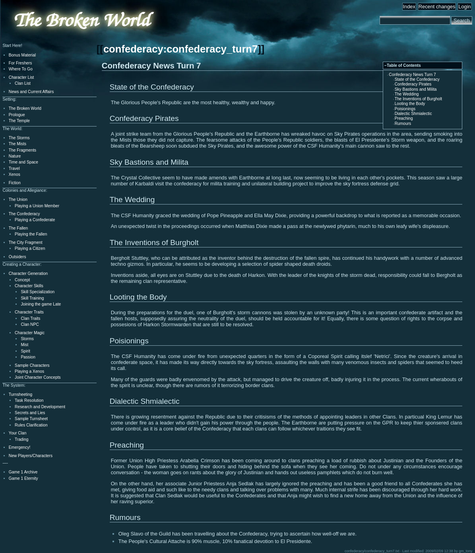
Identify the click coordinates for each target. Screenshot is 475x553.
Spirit (25, 351)
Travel (14, 168)
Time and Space (23, 162)
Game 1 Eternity (23, 478)
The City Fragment (26, 242)
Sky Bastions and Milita (416, 89)
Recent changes (437, 7)
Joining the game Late (41, 304)
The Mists (17, 144)
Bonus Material (22, 55)
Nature (15, 156)
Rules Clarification (31, 425)
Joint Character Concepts (37, 377)
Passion (28, 357)
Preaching (404, 118)
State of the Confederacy (417, 79)
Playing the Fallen (31, 234)
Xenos (14, 174)
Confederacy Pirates (413, 84)
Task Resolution (29, 400)
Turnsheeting (20, 394)
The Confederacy (24, 214)
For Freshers (20, 63)
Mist (24, 345)
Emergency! (20, 447)
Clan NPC (30, 324)
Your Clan (18, 433)
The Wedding (407, 94)
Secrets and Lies (30, 413)
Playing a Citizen (30, 248)
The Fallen (18, 228)
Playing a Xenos (29, 371)
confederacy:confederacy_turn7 (180, 49)
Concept (22, 280)
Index (409, 7)
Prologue (17, 115)
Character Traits (29, 312)
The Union (18, 199)
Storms (27, 339)
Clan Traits (30, 318)
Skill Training (32, 298)
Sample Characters (32, 365)
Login (464, 7)
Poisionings (405, 109)
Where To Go (21, 69)
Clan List (23, 83)
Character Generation (28, 273)
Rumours (403, 123)
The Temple (19, 121)
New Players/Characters (30, 456)
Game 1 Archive (23, 472)
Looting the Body (410, 103)
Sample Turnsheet (31, 419)
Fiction (15, 183)
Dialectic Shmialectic (413, 113)
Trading (21, 439)
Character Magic (30, 333)
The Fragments (22, 150)
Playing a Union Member (37, 206)
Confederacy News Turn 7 (412, 74)
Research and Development (40, 407)
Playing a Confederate (35, 220)
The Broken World (25, 108)
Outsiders (17, 257)
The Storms (19, 138)
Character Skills (29, 286)
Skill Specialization (37, 292)
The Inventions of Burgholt (418, 99)
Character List (21, 77)
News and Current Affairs (31, 92)
